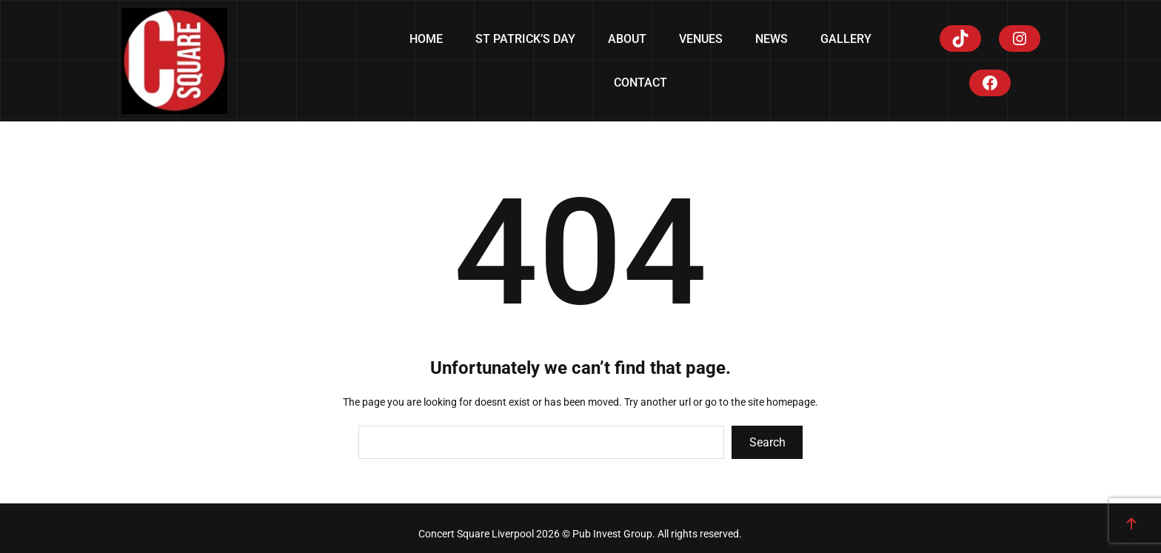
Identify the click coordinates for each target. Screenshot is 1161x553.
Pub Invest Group (612, 534)
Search (767, 442)
